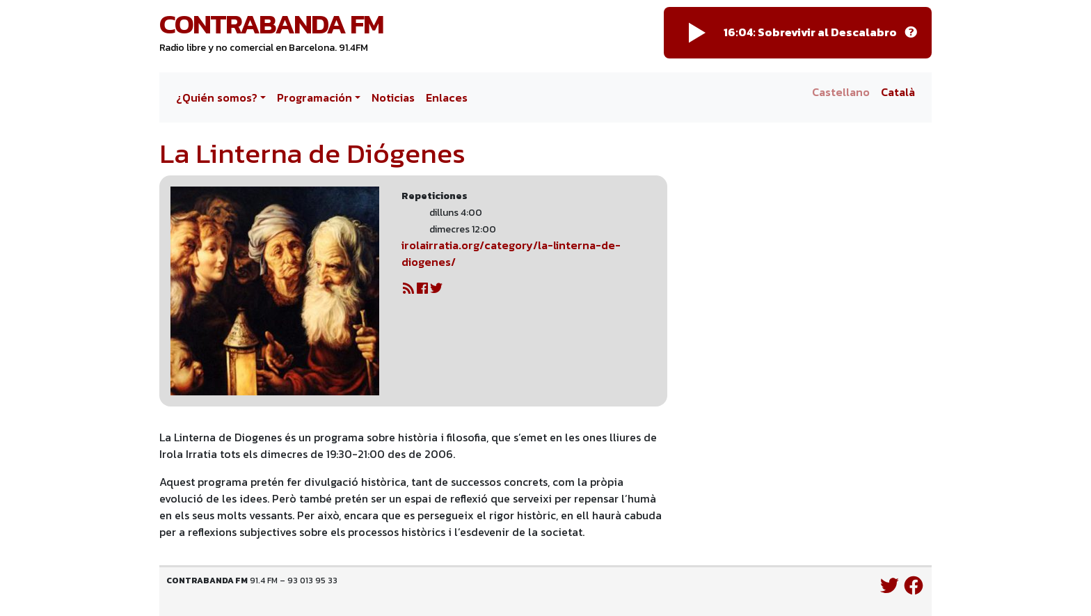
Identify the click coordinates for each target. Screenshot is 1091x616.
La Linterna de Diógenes (312, 153)
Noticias (393, 97)
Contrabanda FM (271, 24)
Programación (314, 97)
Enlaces (447, 97)
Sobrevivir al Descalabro (827, 32)
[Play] (697, 33)
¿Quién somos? (216, 97)
